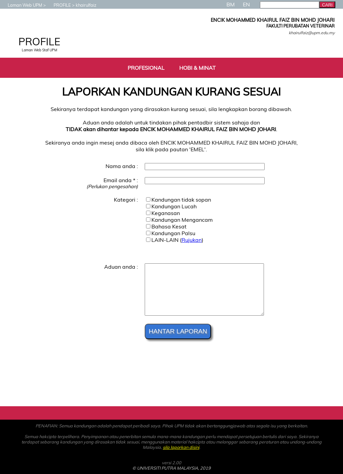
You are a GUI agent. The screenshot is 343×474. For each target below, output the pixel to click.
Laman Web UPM (21, 5)
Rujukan (192, 239)
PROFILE (59, 5)
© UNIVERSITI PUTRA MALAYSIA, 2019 (171, 468)
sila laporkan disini (181, 447)
